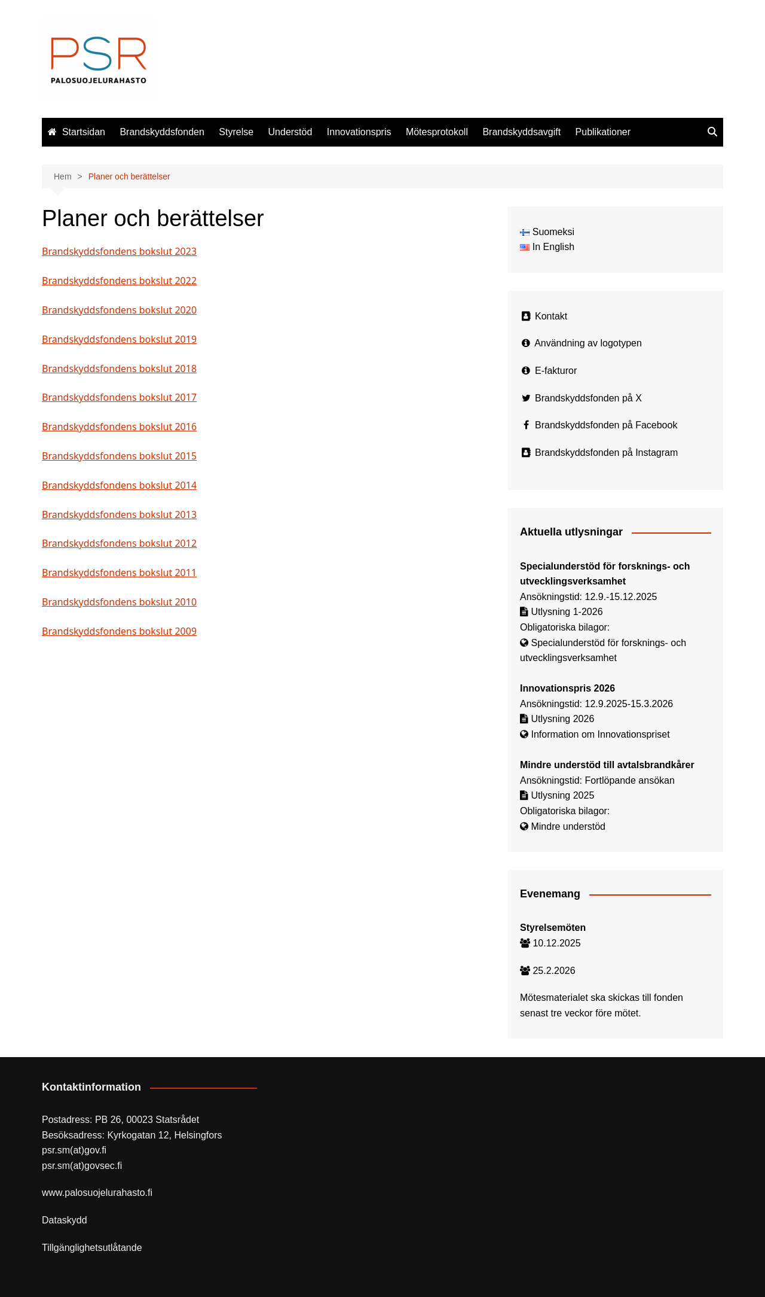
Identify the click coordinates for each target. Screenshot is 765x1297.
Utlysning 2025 (562, 795)
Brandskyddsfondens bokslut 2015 (119, 455)
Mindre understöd (568, 826)
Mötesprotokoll (437, 132)
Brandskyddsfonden (162, 132)
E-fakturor (556, 371)
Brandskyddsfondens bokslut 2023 (119, 251)
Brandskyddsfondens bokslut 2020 (119, 309)
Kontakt (551, 316)
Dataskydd (64, 1220)
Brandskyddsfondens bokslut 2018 (119, 368)
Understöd (290, 132)
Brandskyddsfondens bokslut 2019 (119, 339)
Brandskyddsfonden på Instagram (606, 452)
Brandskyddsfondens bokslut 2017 (119, 397)
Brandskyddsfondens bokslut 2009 (119, 631)
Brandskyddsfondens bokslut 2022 (119, 280)
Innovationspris (359, 132)
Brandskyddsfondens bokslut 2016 (119, 426)
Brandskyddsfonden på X (588, 398)
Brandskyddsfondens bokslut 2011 (119, 572)
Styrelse (236, 132)
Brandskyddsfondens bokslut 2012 (119, 543)
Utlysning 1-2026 (566, 612)
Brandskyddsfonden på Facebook (606, 425)
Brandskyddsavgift (521, 132)
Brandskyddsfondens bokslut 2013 (119, 514)
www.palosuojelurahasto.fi (97, 1193)
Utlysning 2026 (562, 719)
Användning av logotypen (588, 343)
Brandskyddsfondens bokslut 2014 (119, 485)
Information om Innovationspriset (600, 734)
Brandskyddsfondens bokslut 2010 (119, 601)
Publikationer (603, 132)
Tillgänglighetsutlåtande (92, 1248)
